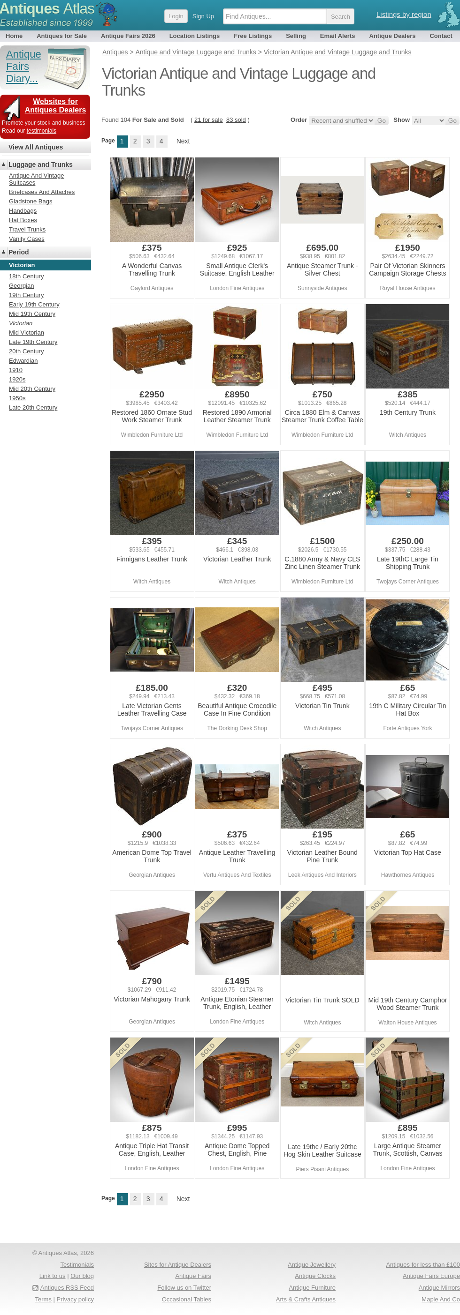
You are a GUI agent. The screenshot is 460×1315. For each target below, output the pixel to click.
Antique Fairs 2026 (128, 35)
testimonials (41, 130)
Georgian (21, 285)
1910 (16, 370)
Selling (296, 35)
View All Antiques (35, 147)
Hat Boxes (23, 220)
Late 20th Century (33, 407)
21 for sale (208, 119)
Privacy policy (75, 1299)
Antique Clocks (315, 1275)
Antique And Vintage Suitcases (36, 179)
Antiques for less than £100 (423, 1264)
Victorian (20, 323)
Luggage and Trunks (40, 164)
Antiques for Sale (62, 35)
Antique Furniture (312, 1287)
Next (183, 141)
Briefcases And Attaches (42, 191)
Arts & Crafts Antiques (306, 1299)
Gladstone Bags (31, 201)
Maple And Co (441, 1299)
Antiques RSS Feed (67, 1287)
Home (14, 35)
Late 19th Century (33, 341)
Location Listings (194, 35)
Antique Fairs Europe (431, 1275)
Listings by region (403, 14)
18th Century (26, 276)
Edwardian (23, 360)
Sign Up (203, 16)
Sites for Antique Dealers (177, 1264)
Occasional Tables (186, 1299)
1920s (17, 379)
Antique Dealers (392, 35)
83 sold (236, 119)
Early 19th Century (34, 304)
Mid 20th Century (32, 388)
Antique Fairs (193, 1275)
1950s (17, 398)
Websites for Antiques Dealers (55, 105)
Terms (43, 1299)
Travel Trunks (27, 229)
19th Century (26, 295)
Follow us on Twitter (184, 1287)
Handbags (23, 210)
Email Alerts (337, 35)
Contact (440, 35)
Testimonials (77, 1264)
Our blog (82, 1275)
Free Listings (253, 35)
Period (18, 252)
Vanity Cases (27, 238)
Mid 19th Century (32, 313)
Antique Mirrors (439, 1287)
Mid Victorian (26, 332)
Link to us (52, 1275)
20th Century (26, 351)
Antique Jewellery (312, 1264)
